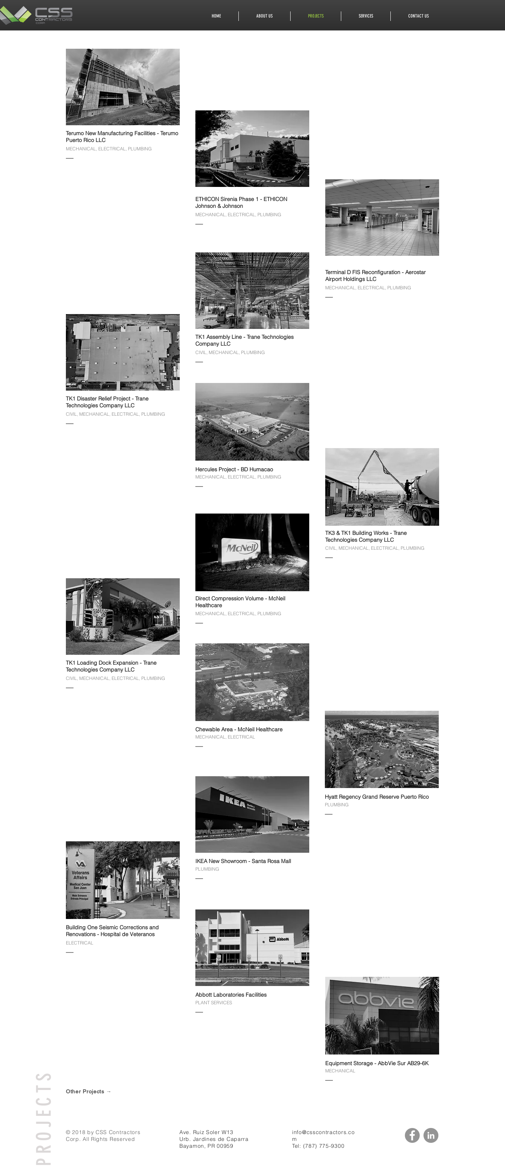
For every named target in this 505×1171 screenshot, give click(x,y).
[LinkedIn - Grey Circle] (430, 1135)
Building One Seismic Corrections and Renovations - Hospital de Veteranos (112, 931)
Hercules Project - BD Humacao (234, 469)
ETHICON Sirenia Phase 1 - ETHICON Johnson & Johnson (242, 202)
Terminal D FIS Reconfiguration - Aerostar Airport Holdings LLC (375, 275)
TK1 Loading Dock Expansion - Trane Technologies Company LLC (111, 666)
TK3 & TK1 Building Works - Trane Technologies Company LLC (366, 536)
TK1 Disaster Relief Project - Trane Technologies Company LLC (107, 402)
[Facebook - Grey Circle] (412, 1135)
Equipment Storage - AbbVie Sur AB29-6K (376, 1063)
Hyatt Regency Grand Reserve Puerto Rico (377, 796)
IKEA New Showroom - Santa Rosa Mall (243, 861)
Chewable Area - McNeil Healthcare (239, 729)
